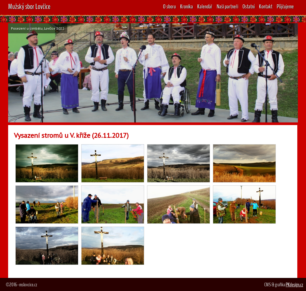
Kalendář (204, 6)
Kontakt (265, 6)
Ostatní (248, 6)
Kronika (186, 6)
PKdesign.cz (294, 284)
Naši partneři (227, 6)
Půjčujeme (285, 6)
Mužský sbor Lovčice (29, 6)
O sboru (169, 6)
